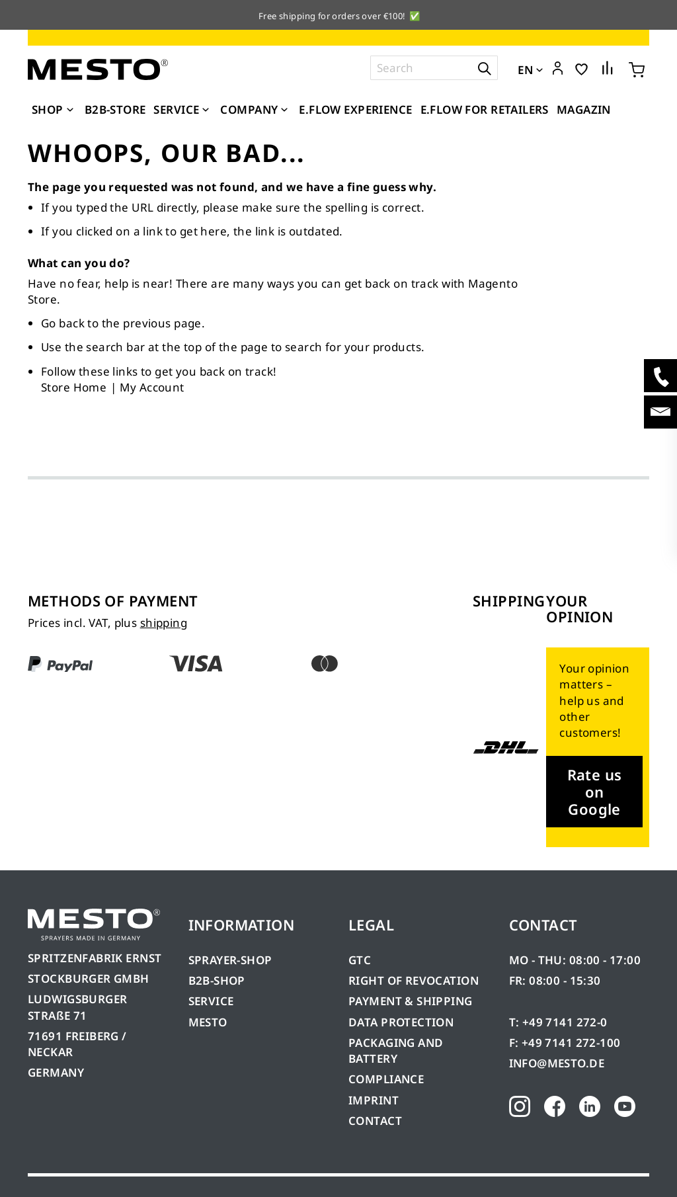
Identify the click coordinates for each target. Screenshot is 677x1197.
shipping (163, 622)
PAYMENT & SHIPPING (410, 1001)
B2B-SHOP (216, 980)
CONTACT (375, 1120)
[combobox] (434, 68)
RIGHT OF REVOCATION (413, 980)
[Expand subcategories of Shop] (70, 110)
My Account (152, 387)
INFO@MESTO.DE (556, 1063)
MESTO (207, 1022)
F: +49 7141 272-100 (565, 1042)
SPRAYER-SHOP (230, 960)
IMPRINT (373, 1100)
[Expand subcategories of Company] (284, 110)
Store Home (73, 387)
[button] (557, 69)
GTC (359, 960)
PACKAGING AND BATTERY (395, 1050)
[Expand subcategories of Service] (205, 110)
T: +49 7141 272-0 (558, 1022)
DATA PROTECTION (401, 1022)
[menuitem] (54, 109)
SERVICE (211, 1001)
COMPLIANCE (386, 1079)
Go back (63, 323)
